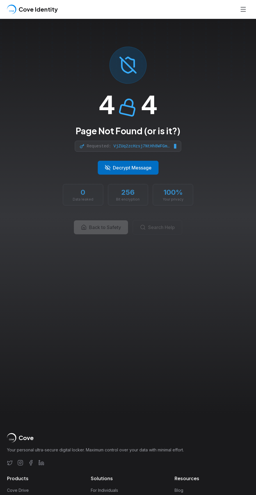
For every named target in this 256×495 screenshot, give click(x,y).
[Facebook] (31, 463)
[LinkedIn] (41, 463)
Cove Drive (18, 490)
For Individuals (104, 490)
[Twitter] (10, 463)
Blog (179, 490)
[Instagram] (20, 463)
